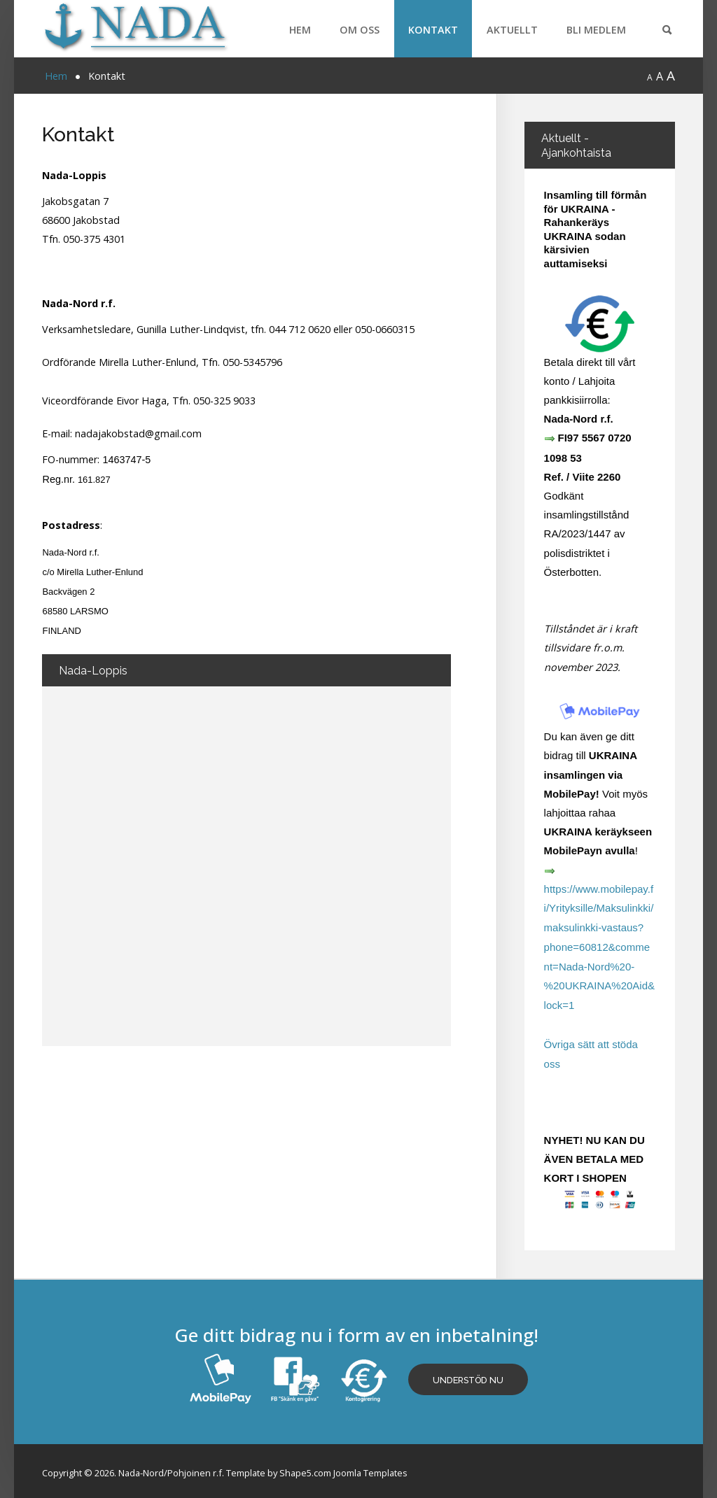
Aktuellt (512, 29)
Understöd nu (469, 1376)
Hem (300, 29)
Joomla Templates (370, 1468)
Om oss (360, 29)
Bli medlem (596, 29)
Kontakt (433, 29)
